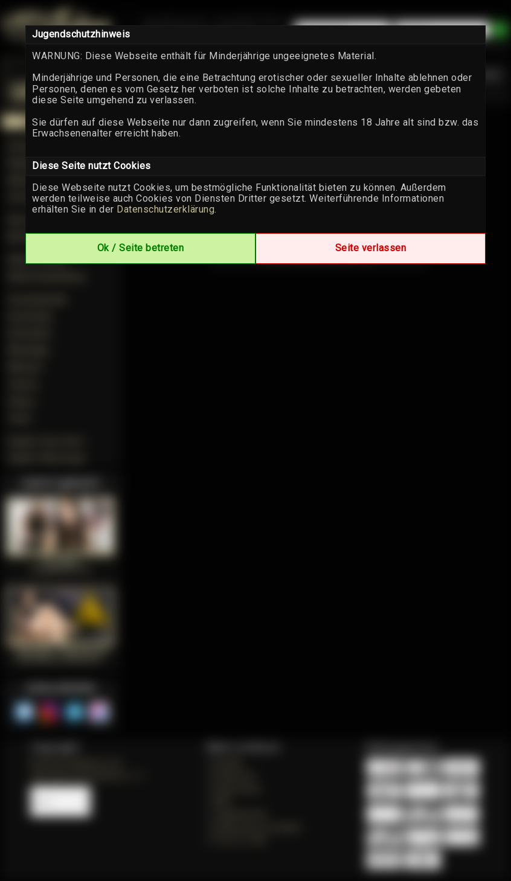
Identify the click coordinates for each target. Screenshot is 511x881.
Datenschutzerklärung (165, 209)
